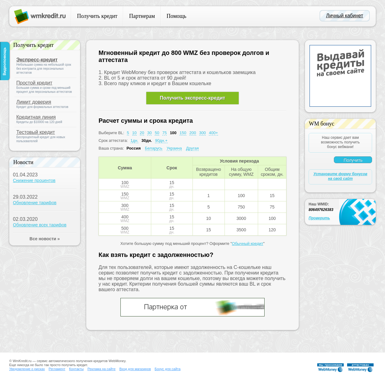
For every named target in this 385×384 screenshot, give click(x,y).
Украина (174, 148)
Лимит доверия (33, 102)
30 (149, 132)
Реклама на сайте (101, 369)
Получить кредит (97, 16)
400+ (213, 132)
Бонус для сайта (167, 369)
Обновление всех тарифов (40, 224)
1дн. (135, 140)
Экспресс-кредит (37, 59)
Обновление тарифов (34, 202)
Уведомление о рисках (27, 369)
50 (157, 132)
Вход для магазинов (135, 369)
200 (192, 132)
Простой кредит (34, 82)
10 (134, 132)
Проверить (319, 218)
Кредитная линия (36, 117)
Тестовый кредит (35, 132)
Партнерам (142, 16)
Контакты (76, 369)
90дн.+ (161, 140)
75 (164, 132)
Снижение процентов (34, 180)
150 (183, 132)
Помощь (176, 16)
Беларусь (154, 148)
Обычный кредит (247, 243)
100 (173, 132)
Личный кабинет (344, 15)
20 (142, 132)
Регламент (57, 369)
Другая (192, 148)
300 (202, 132)
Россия (134, 148)
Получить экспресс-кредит (192, 98)
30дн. (146, 140)
